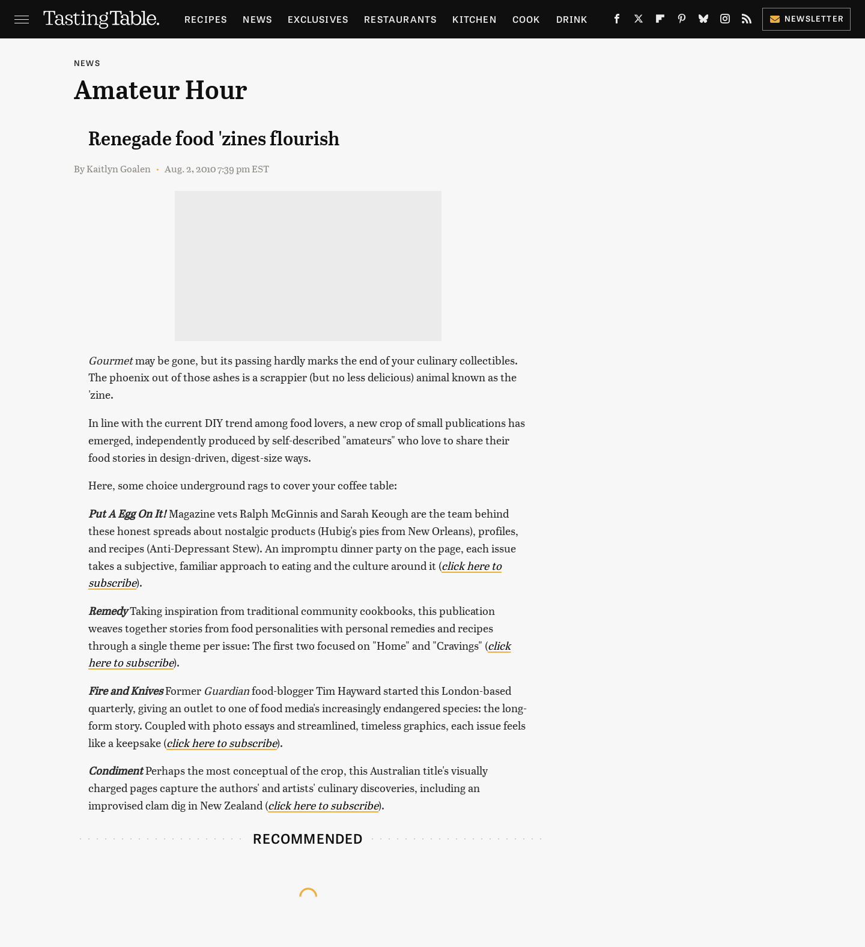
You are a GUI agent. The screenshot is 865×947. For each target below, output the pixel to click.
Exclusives (318, 19)
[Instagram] (725, 21)
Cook (526, 19)
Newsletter (806, 18)
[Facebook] (617, 21)
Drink (572, 19)
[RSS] (747, 21)
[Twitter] (639, 21)
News (257, 19)
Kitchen (474, 19)
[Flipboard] (660, 21)
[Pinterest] (682, 21)
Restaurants (400, 19)
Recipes (205, 19)
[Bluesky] (703, 21)
